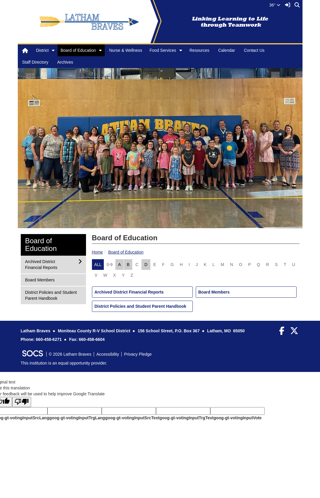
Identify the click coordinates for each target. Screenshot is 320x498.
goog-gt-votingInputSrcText (132, 417)
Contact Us (254, 50)
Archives (65, 62)
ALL (98, 264)
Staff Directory (35, 62)
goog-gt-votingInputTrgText (186, 417)
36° (274, 5)
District (42, 50)
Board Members (214, 292)
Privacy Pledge (138, 354)
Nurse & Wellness (125, 50)
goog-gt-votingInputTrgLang (77, 417)
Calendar (226, 50)
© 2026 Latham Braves (70, 354)
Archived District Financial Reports (129, 292)
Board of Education (78, 50)
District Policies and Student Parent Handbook (141, 306)
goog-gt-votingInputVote (238, 417)
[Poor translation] (21, 402)
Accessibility (107, 354)
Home (97, 252)
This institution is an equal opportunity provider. (64, 363)
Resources (199, 50)
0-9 (109, 264)
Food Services (162, 50)
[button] (53, 50)
